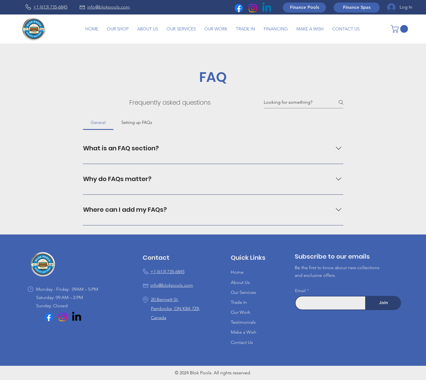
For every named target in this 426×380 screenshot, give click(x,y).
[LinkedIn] (76, 317)
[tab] (98, 122)
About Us (240, 282)
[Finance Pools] (304, 8)
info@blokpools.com (108, 7)
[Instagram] (252, 8)
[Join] (383, 303)
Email (300, 290)
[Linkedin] (266, 8)
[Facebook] (238, 8)
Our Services (243, 292)
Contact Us (242, 342)
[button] (216, 29)
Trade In (239, 302)
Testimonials (243, 322)
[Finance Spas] (357, 8)
